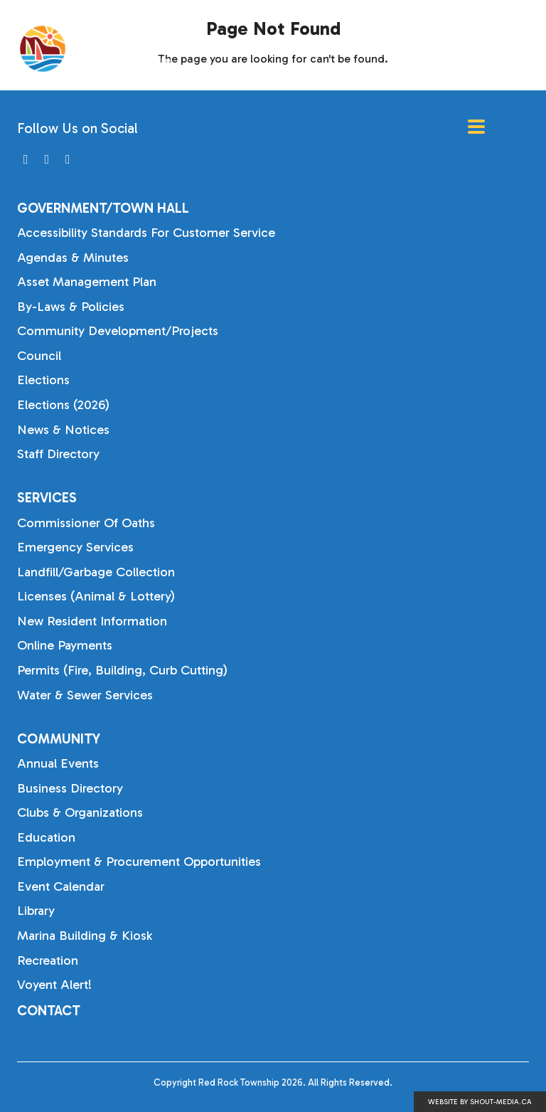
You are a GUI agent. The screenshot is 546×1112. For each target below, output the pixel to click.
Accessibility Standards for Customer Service (146, 232)
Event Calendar (61, 886)
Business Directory (70, 788)
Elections (43, 380)
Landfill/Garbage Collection (96, 572)
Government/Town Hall (103, 208)
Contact (48, 1010)
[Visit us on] (26, 160)
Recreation (47, 960)
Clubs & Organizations (80, 812)
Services (47, 497)
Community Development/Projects (117, 331)
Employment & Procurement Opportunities (139, 861)
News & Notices (63, 430)
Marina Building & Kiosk (84, 935)
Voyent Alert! (54, 984)
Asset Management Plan (86, 282)
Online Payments (64, 645)
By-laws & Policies (70, 306)
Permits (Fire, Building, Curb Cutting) (122, 670)
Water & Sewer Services (85, 695)
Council (39, 356)
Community (58, 739)
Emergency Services (75, 547)
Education (46, 837)
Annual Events (58, 763)
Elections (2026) (63, 405)
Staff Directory (58, 454)
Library (36, 910)
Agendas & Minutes (73, 257)
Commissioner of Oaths (86, 523)
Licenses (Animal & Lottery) (96, 596)
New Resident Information (92, 621)
